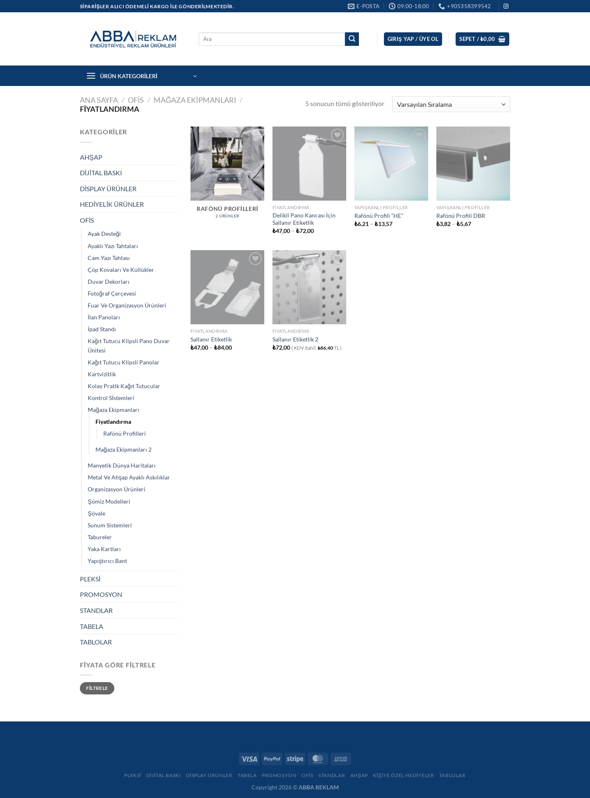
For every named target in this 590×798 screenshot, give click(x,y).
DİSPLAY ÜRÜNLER (108, 188)
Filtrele (97, 688)
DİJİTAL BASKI (101, 172)
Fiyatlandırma (113, 421)
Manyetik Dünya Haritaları (122, 465)
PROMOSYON (101, 594)
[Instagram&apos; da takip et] (506, 6)
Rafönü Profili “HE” (378, 215)
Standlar (331, 775)
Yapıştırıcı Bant (107, 560)
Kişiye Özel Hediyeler (403, 775)
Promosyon (279, 775)
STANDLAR (96, 610)
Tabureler (100, 537)
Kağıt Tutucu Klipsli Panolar (123, 362)
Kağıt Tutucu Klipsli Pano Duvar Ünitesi (129, 345)
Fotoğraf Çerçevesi (112, 293)
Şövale (96, 513)
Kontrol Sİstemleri (111, 397)
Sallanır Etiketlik (211, 339)
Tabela (247, 775)
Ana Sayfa (99, 99)
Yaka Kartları (104, 548)
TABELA (91, 626)
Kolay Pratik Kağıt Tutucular (124, 385)
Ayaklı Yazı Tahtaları (113, 245)
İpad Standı (102, 329)
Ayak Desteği (104, 233)
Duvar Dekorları (108, 281)
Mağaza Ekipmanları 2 (123, 449)
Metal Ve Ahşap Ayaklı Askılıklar (129, 477)
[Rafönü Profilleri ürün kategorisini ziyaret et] (227, 177)
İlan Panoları (104, 317)
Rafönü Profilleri (124, 433)
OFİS (136, 99)
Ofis (307, 775)
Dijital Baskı (163, 775)
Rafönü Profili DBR (460, 215)
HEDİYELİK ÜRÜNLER (112, 204)
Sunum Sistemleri (110, 525)
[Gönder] (352, 39)
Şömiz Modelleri (109, 501)
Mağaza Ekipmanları (195, 99)
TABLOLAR (96, 642)
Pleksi (132, 775)
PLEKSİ (90, 579)
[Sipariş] (451, 104)
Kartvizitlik (102, 374)
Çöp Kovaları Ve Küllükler (121, 269)
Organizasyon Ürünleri (116, 489)
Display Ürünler (209, 775)
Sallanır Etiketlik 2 (295, 339)
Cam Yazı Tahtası (109, 257)
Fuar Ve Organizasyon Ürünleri (127, 305)
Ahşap (359, 775)
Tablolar (452, 775)
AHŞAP (91, 157)
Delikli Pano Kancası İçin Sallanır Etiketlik (304, 219)
